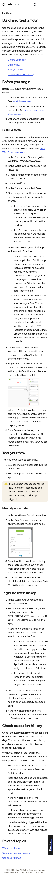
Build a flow (14, 64)
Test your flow (15, 69)
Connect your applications (16, 853)
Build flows (7, 13)
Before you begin (17, 59)
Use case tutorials (11, 857)
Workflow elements (23, 101)
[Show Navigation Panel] (49, 4)
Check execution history (21, 74)
